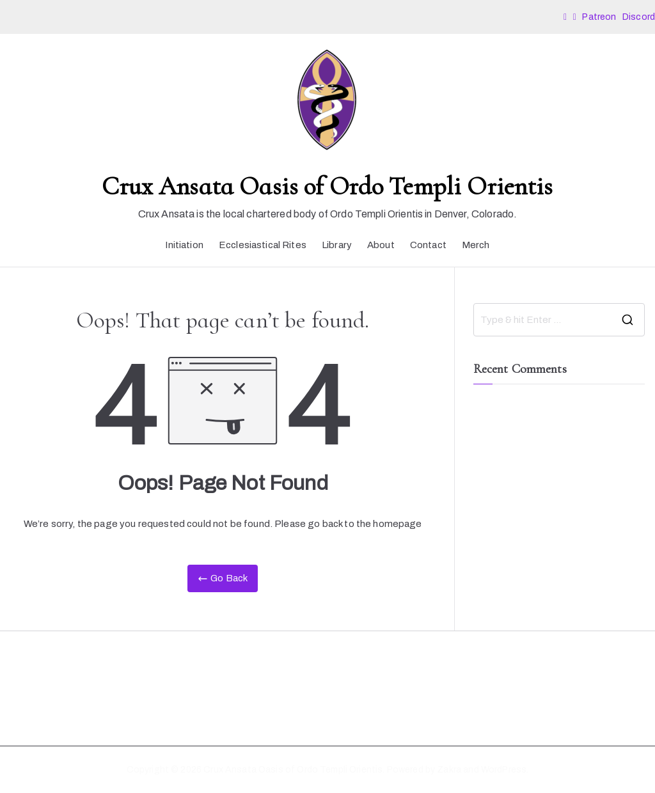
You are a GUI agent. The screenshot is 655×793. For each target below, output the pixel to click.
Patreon (600, 17)
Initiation (184, 245)
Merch (476, 245)
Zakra (449, 769)
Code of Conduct (47, 699)
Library (337, 245)
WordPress (503, 769)
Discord (638, 17)
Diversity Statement (52, 677)
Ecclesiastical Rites (262, 245)
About (381, 245)
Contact (428, 245)
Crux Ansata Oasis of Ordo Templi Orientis (327, 186)
